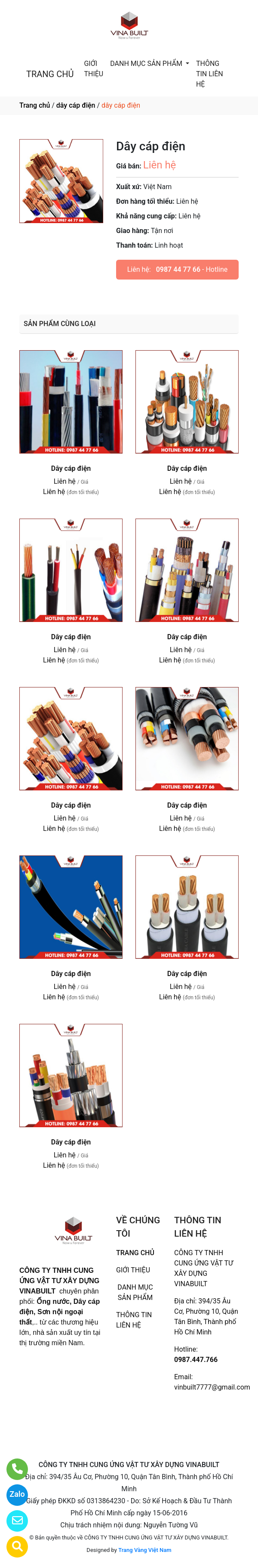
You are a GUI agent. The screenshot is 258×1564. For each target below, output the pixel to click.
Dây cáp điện (71, 468)
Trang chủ (34, 105)
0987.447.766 (196, 1360)
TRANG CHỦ (50, 74)
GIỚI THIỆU (93, 68)
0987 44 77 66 (178, 269)
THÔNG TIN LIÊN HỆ (209, 73)
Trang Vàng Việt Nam (144, 1550)
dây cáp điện (75, 105)
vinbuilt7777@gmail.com (212, 1387)
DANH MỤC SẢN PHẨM (147, 63)
